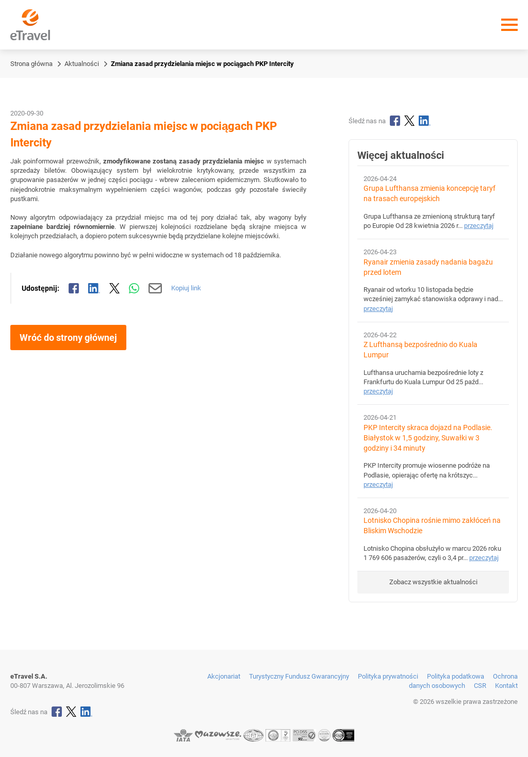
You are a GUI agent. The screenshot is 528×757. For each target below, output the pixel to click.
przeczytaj (478, 225)
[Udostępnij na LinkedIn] (94, 288)
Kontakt (506, 685)
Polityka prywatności (388, 676)
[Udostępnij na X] (114, 288)
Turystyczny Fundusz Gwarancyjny (299, 676)
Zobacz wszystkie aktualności (433, 582)
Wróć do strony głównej (68, 337)
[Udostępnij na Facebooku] (74, 288)
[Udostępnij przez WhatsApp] (134, 288)
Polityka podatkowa (455, 676)
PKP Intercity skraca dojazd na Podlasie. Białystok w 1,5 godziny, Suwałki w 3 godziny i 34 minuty (428, 438)
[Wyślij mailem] (155, 288)
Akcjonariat (223, 676)
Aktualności (81, 64)
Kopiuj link (186, 288)
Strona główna (31, 64)
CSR (480, 685)
